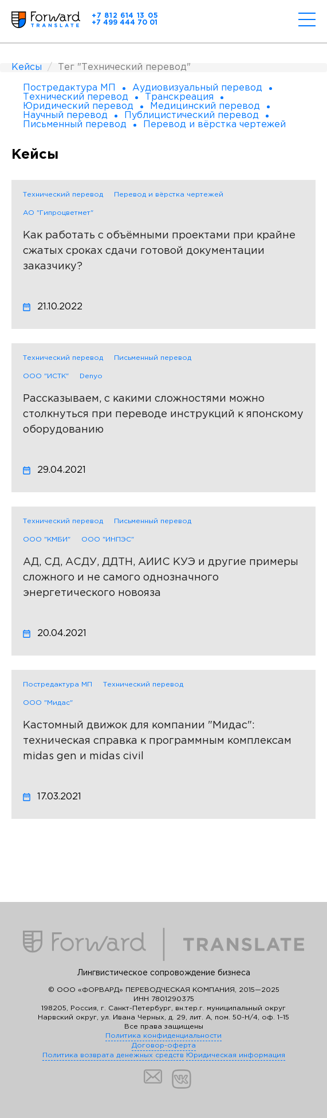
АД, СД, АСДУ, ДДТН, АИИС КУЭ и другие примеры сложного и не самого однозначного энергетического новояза (160, 578)
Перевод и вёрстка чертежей (168, 194)
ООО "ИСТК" (46, 376)
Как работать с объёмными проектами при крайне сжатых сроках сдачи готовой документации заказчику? (159, 251)
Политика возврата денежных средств (113, 1055)
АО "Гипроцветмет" (58, 213)
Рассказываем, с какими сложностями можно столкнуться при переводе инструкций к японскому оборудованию (163, 414)
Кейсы (26, 67)
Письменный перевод (152, 358)
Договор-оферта (164, 1045)
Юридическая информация (235, 1055)
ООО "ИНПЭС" (107, 539)
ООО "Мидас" (48, 703)
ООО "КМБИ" (46, 539)
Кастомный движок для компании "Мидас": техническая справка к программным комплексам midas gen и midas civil (157, 741)
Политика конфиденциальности (163, 1036)
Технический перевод (63, 194)
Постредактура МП (57, 684)
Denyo (91, 376)
